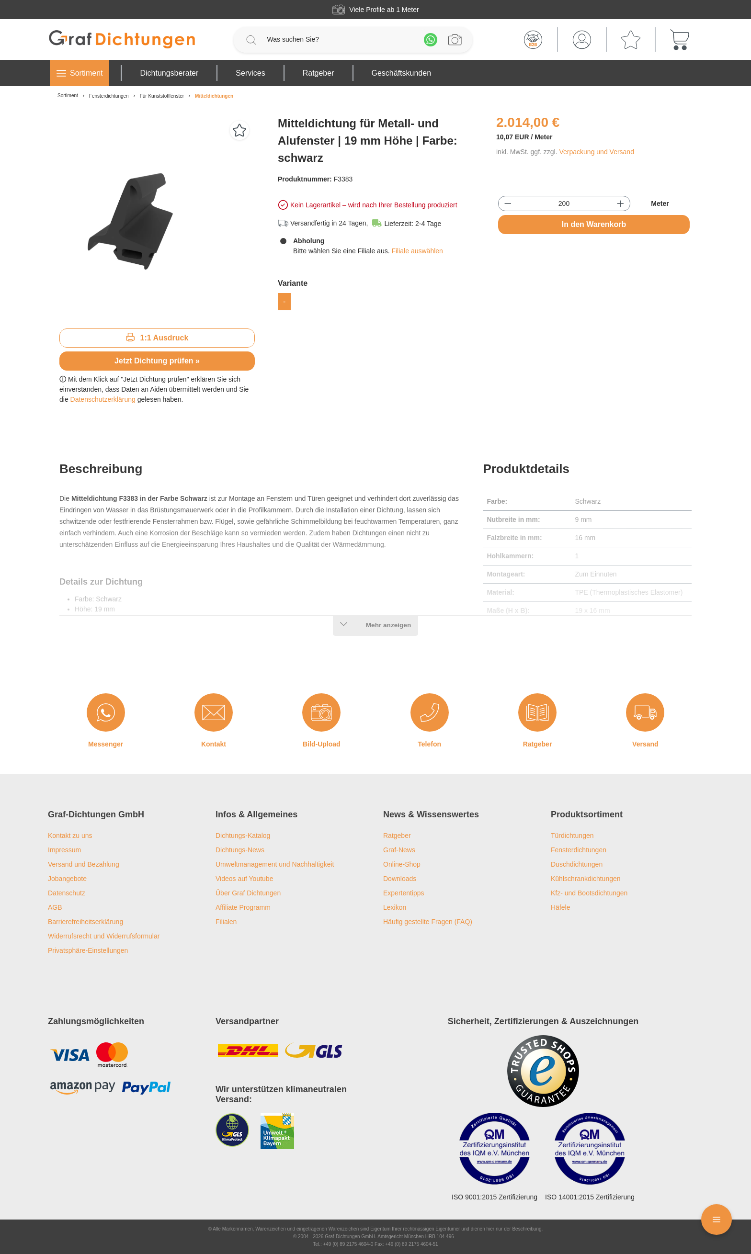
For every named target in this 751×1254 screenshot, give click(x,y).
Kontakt (213, 744)
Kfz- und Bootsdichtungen (589, 893)
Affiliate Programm (243, 907)
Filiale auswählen (417, 251)
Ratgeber (537, 744)
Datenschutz (66, 893)
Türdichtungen (572, 835)
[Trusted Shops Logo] (543, 1071)
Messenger (105, 744)
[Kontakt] (213, 712)
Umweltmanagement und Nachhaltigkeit (275, 864)
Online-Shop (402, 864)
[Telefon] (429, 712)
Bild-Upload (322, 744)
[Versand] (645, 712)
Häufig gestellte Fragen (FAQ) (427, 922)
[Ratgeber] (537, 712)
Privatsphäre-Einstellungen (88, 950)
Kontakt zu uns (70, 835)
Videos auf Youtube (244, 878)
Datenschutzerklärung (102, 399)
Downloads (399, 878)
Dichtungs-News (240, 850)
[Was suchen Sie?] (341, 39)
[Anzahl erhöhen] (620, 203)
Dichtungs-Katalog (243, 835)
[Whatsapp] (430, 39)
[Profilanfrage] (455, 39)
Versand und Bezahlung (83, 864)
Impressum (64, 850)
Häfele (560, 907)
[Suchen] (251, 39)
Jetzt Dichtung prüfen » (157, 361)
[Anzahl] (564, 203)
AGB (55, 907)
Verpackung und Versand (596, 152)
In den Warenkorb (594, 224)
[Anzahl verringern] (508, 203)
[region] (157, 218)
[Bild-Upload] (321, 712)
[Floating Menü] (716, 1219)
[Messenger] (106, 712)
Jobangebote (67, 878)
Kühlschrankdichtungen (586, 878)
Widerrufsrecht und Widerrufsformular (103, 936)
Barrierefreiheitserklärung (85, 922)
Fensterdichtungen (578, 850)
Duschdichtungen (577, 864)
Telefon (429, 744)
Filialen (226, 922)
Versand (645, 744)
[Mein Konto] (582, 39)
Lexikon (394, 907)
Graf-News (399, 850)
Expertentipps (403, 893)
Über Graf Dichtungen (248, 893)
